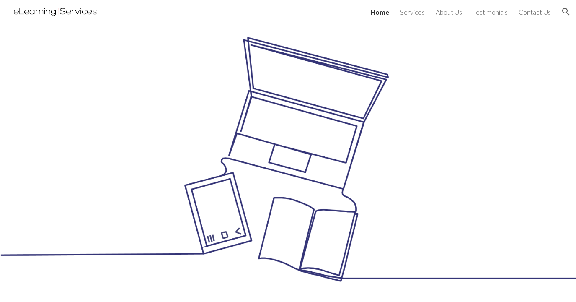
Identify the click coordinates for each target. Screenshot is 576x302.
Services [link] (412, 12)
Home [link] (379, 12)
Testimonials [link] (490, 12)
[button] (566, 12)
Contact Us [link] (535, 12)
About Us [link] (449, 12)
